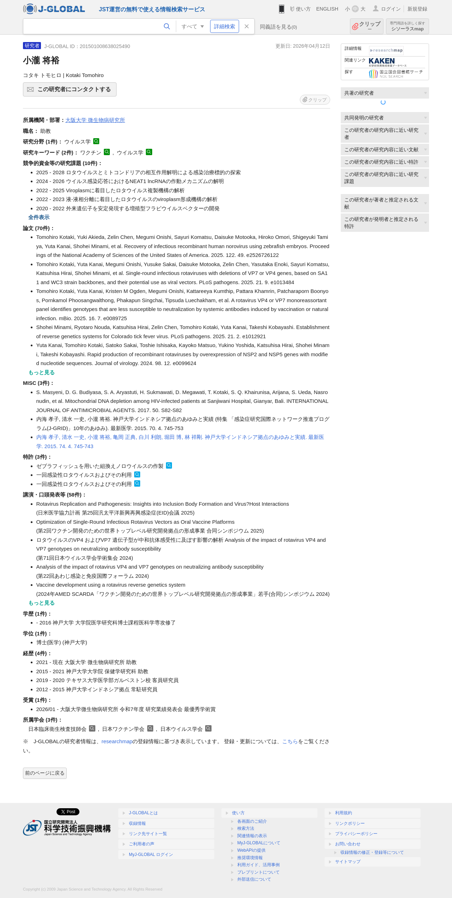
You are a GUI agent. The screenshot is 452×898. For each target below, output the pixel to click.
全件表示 (38, 217)
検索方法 (245, 828)
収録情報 (137, 823)
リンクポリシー (350, 823)
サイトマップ (348, 861)
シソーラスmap (407, 26)
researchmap (117, 741)
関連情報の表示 (252, 835)
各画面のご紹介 (252, 821)
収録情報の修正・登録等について (372, 852)
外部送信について (254, 879)
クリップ (369, 26)
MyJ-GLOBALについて (258, 842)
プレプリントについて (258, 872)
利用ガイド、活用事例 (258, 864)
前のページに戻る (45, 773)
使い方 (303, 9)
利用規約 (343, 812)
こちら (290, 741)
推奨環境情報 (250, 857)
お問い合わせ (348, 843)
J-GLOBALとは (143, 812)
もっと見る (41, 372)
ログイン (391, 9)
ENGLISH (327, 9)
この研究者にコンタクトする (76, 91)
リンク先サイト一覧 (148, 833)
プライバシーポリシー (356, 833)
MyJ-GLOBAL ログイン (151, 854)
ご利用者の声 (141, 843)
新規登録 (417, 9)
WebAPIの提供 (251, 850)
